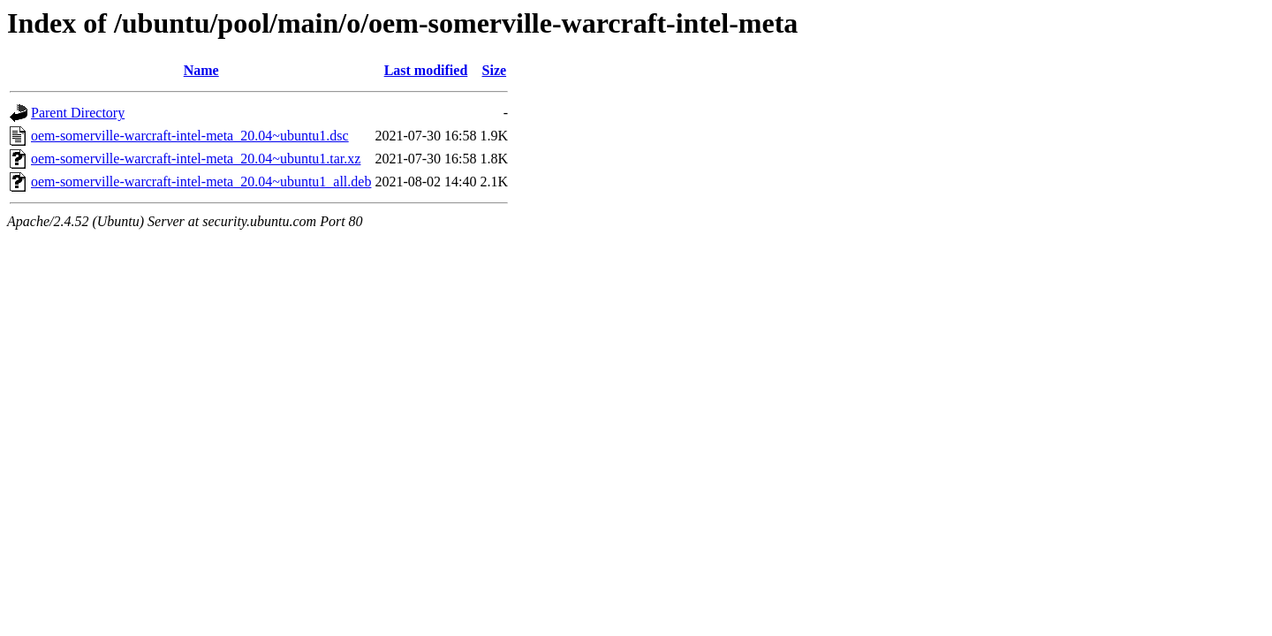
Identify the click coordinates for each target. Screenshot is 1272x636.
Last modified (426, 70)
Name (201, 70)
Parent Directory (78, 112)
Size (494, 70)
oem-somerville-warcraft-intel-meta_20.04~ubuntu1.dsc (190, 135)
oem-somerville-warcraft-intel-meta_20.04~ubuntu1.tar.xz (195, 158)
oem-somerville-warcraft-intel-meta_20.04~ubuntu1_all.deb (201, 181)
